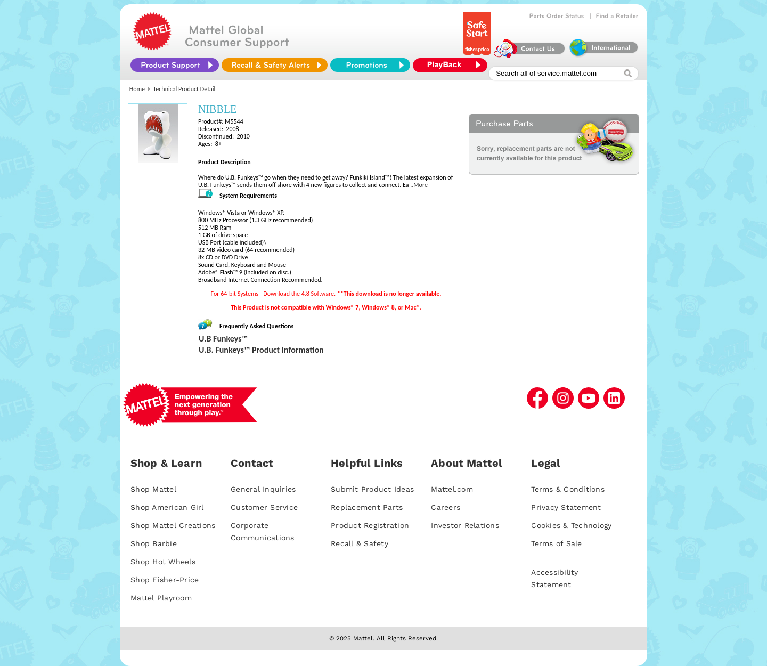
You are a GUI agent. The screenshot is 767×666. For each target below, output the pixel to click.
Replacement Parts (367, 507)
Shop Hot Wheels (162, 561)
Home (137, 89)
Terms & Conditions (568, 489)
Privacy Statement (566, 507)
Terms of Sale (556, 543)
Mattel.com (452, 489)
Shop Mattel (153, 489)
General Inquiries (263, 489)
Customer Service (264, 507)
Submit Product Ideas (372, 489)
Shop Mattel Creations (172, 525)
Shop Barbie (153, 543)
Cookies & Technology (571, 525)
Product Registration (370, 525)
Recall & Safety (359, 543)
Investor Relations (465, 525)
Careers (445, 507)
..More (419, 185)
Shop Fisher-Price (164, 579)
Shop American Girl (167, 507)
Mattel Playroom (161, 598)
